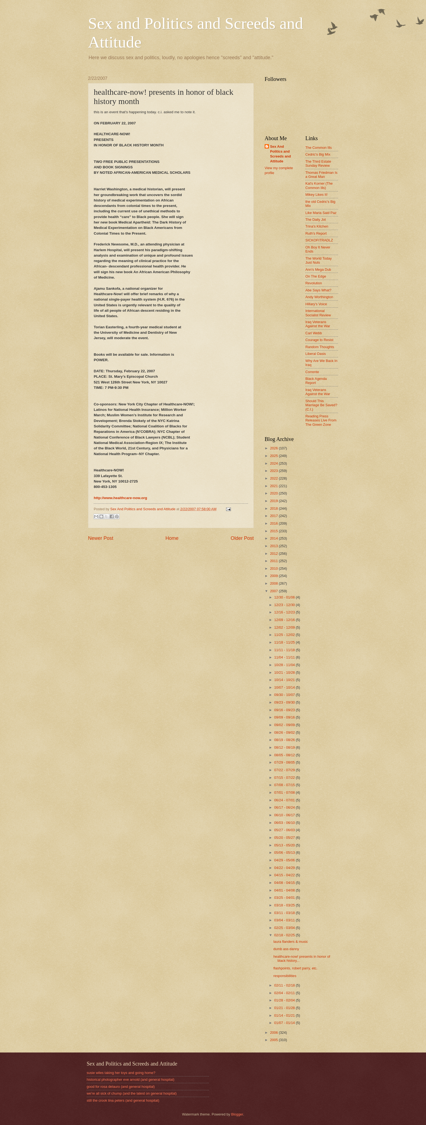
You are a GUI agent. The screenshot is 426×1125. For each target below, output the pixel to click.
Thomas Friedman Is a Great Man (321, 175)
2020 (274, 493)
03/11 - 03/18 (285, 913)
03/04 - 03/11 (285, 920)
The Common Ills (318, 148)
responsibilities (284, 976)
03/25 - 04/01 (285, 898)
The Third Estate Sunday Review (318, 163)
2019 (274, 501)
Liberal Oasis (315, 354)
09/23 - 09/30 (285, 702)
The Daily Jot (315, 220)
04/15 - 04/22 (285, 875)
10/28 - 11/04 (285, 665)
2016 (274, 523)
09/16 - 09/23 (285, 710)
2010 (274, 568)
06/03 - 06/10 (285, 823)
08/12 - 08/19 (285, 747)
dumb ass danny (286, 949)
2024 (274, 463)
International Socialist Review (318, 313)
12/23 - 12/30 (285, 605)
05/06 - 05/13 (285, 852)
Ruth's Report (316, 233)
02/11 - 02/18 (285, 985)
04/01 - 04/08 (285, 890)
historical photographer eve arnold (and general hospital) (130, 1079)
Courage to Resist (319, 340)
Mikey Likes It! (316, 195)
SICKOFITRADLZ (319, 240)
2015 (274, 531)
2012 (274, 554)
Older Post (242, 538)
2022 (274, 478)
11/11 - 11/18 (285, 650)
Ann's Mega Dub (318, 269)
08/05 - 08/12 (285, 755)
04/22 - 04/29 (285, 868)
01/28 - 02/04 (285, 1000)
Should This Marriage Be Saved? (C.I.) (321, 405)
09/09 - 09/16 (285, 717)
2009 (274, 576)
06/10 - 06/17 (285, 815)
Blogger (237, 1114)
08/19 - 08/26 (285, 740)
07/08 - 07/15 (285, 785)
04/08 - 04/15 (285, 883)
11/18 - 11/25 (285, 642)
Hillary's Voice (316, 304)
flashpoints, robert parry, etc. (295, 968)
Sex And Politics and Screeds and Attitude (280, 153)
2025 (274, 456)
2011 (274, 561)
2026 (274, 448)
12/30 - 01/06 (285, 597)
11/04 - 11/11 (285, 657)
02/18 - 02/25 (285, 935)
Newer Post (100, 538)
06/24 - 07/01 (285, 800)
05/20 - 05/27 (285, 838)
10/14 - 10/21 (285, 680)
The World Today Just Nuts (318, 260)
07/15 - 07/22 (285, 778)
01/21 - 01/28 (285, 1008)
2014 (274, 538)
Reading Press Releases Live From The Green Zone (321, 420)
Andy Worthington (319, 297)
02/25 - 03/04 (285, 928)
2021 (274, 486)
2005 (274, 1040)
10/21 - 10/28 (285, 672)
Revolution (313, 283)
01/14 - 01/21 (285, 1015)
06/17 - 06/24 (285, 807)
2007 (274, 591)
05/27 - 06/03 (285, 830)
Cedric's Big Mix (317, 154)
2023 (274, 471)
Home (171, 538)
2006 (274, 1033)
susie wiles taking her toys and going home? (121, 1073)
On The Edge (315, 276)
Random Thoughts (319, 347)
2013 (274, 546)
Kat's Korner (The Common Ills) (319, 185)
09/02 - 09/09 (285, 725)
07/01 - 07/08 (285, 792)
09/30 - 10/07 (285, 695)
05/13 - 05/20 (285, 845)
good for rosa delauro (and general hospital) (121, 1087)
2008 (274, 583)
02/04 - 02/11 (285, 993)
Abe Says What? (318, 290)
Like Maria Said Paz (321, 213)
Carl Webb (313, 333)
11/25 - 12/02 (285, 635)
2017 (274, 516)
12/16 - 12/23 (285, 612)
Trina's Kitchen (316, 226)
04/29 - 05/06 (285, 860)
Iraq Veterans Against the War (317, 324)
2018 (274, 508)
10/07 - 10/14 (285, 687)
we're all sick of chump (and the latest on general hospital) (132, 1093)
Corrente (312, 372)
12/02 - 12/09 (285, 627)
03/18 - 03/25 (285, 905)
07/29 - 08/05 (285, 762)
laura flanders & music (290, 942)
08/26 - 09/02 (285, 732)
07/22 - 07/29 (285, 770)
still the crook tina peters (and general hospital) (123, 1100)
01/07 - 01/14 (285, 1023)
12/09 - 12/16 (285, 620)
